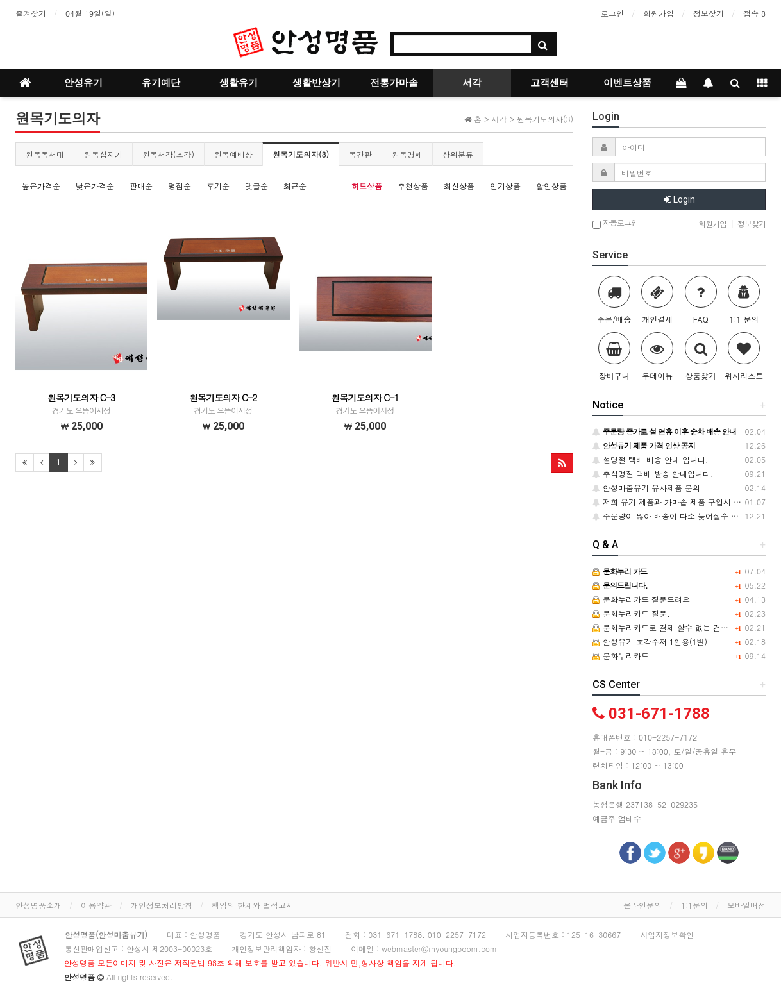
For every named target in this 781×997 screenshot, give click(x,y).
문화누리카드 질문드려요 (641, 599)
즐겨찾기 (30, 13)
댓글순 (256, 185)
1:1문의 (694, 905)
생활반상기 (316, 82)
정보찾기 (708, 13)
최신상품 (459, 185)
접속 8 (754, 13)
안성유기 (83, 82)
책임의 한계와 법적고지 (253, 905)
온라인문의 (642, 905)
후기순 (218, 185)
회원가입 (658, 13)
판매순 (141, 185)
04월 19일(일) (90, 13)
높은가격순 (41, 185)
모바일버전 (746, 905)
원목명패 (407, 154)
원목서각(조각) (168, 154)
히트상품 (366, 185)
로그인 (612, 13)
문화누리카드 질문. (631, 613)
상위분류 (457, 154)
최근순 (295, 185)
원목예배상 (233, 154)
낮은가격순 (95, 185)
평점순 (179, 185)
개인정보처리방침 (161, 905)
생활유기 (238, 82)
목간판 (360, 154)
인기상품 (505, 185)
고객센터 (549, 82)
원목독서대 (45, 154)
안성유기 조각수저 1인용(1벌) (649, 641)
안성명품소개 (38, 905)
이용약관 (96, 905)
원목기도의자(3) (301, 154)
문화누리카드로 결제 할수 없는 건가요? (666, 627)
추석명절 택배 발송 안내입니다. (653, 473)
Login (679, 199)
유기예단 (161, 82)
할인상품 (551, 185)
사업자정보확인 (667, 934)
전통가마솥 (394, 82)
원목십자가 (103, 154)
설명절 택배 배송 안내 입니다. (650, 459)
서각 (472, 82)
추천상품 (413, 185)
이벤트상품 (627, 82)
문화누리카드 (620, 655)
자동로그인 (615, 223)
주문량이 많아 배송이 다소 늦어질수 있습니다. (678, 515)
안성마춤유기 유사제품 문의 (646, 487)
